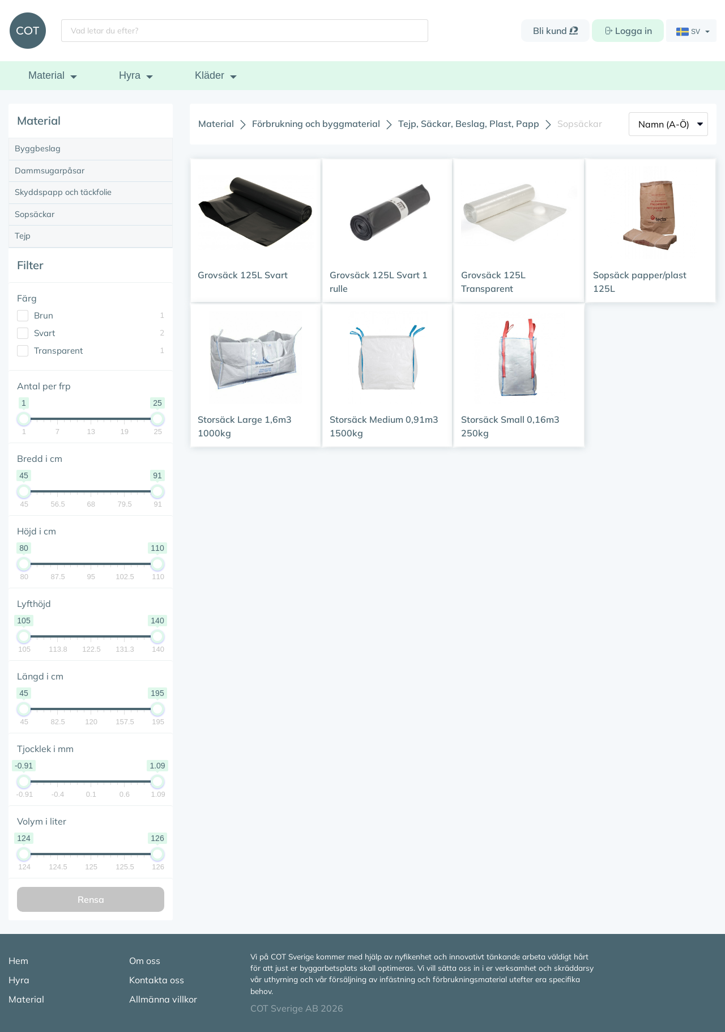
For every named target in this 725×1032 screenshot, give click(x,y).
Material (46, 75)
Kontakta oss (156, 980)
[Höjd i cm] (1, 105)
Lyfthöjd (34, 603)
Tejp (23, 236)
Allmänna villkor (163, 999)
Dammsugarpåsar (49, 170)
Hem (18, 960)
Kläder (209, 75)
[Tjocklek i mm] (1, 105)
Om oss (144, 960)
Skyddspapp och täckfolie (63, 192)
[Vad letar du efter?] (244, 30)
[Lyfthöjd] (1, 105)
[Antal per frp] (1, 105)
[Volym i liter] (1, 105)
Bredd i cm (39, 458)
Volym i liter (41, 821)
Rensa (91, 899)
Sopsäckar (34, 214)
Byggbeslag (38, 148)
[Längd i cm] (1, 105)
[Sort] (668, 124)
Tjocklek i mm (45, 748)
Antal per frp (44, 386)
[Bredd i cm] (1, 105)
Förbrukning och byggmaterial (316, 123)
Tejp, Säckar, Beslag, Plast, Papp (468, 123)
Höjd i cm (36, 531)
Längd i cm (40, 676)
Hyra (129, 75)
